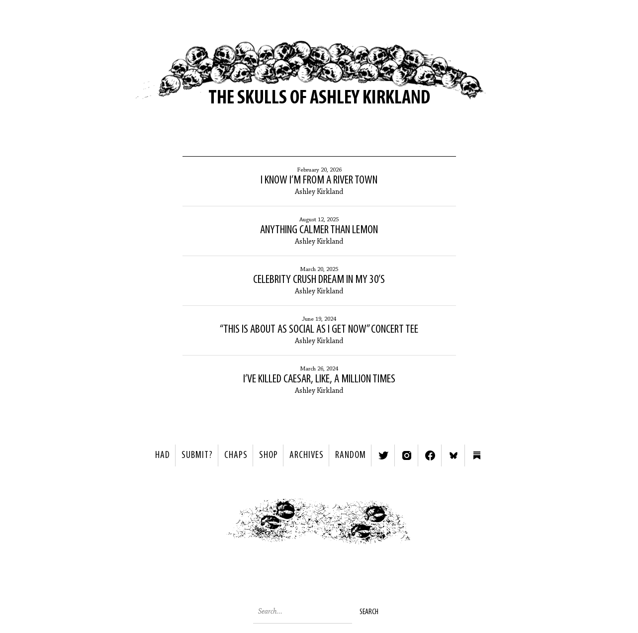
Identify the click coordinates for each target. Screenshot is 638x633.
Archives (306, 455)
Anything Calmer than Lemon (319, 230)
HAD (162, 455)
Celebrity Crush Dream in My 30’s (319, 280)
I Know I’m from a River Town (319, 180)
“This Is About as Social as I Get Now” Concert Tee (319, 330)
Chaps (236, 455)
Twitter (383, 455)
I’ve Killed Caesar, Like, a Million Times (319, 379)
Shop (268, 455)
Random (350, 455)
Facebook (430, 455)
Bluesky (453, 455)
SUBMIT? (197, 455)
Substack (477, 455)
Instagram (407, 455)
